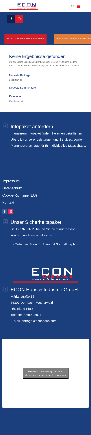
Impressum (11, 181)
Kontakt (8, 202)
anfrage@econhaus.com (39, 321)
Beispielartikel (15, 80)
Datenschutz (12, 188)
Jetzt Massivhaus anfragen (32, 38)
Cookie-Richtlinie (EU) (19, 195)
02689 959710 (33, 314)
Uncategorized (16, 101)
